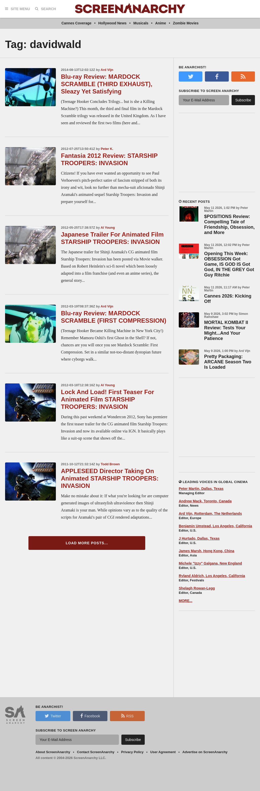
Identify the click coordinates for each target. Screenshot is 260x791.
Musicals (140, 23)
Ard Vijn (107, 70)
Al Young (108, 227)
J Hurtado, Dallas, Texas (199, 538)
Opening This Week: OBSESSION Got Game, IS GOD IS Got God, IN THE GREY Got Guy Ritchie (229, 264)
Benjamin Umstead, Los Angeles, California (215, 526)
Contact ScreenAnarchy (95, 752)
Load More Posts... (87, 543)
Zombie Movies (186, 23)
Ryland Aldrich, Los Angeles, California (212, 576)
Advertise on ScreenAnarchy (205, 752)
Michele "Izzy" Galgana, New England (210, 563)
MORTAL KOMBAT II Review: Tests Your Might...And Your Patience (226, 330)
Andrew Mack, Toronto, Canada (205, 501)
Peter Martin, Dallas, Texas (201, 489)
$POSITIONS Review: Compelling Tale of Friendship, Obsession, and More (229, 224)
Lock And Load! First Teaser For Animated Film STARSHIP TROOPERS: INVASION (107, 399)
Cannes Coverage (76, 23)
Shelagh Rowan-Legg (197, 588)
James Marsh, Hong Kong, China (206, 551)
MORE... (185, 601)
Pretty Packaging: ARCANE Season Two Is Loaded (227, 362)
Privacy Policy (132, 752)
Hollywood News (112, 23)
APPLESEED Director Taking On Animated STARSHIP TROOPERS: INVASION (110, 478)
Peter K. (107, 149)
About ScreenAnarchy (53, 752)
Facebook (90, 716)
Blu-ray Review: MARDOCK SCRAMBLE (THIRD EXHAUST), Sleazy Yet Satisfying (106, 84)
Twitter (53, 716)
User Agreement (163, 752)
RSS (127, 716)
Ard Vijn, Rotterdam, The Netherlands (210, 513)
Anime (160, 23)
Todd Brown (110, 464)
